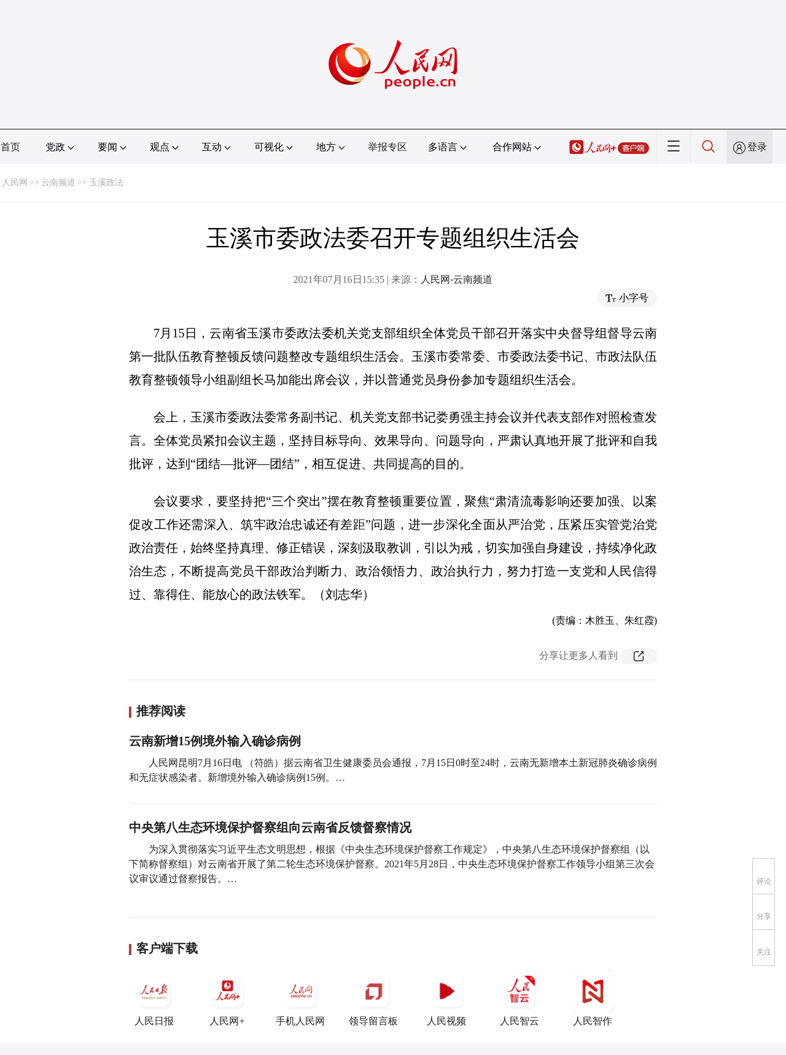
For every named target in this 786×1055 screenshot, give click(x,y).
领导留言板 (373, 998)
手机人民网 (300, 998)
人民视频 (446, 998)
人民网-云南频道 (456, 279)
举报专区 (387, 147)
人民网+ (227, 998)
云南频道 (58, 182)
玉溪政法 (106, 182)
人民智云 (519, 998)
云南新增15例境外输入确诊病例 (215, 741)
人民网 (15, 182)
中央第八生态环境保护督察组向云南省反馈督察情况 (270, 827)
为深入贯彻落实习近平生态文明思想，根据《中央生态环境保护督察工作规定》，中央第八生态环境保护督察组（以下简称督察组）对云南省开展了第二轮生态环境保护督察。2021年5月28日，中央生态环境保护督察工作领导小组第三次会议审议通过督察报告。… (392, 864)
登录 (757, 147)
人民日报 (154, 998)
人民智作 (592, 998)
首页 (10, 147)
